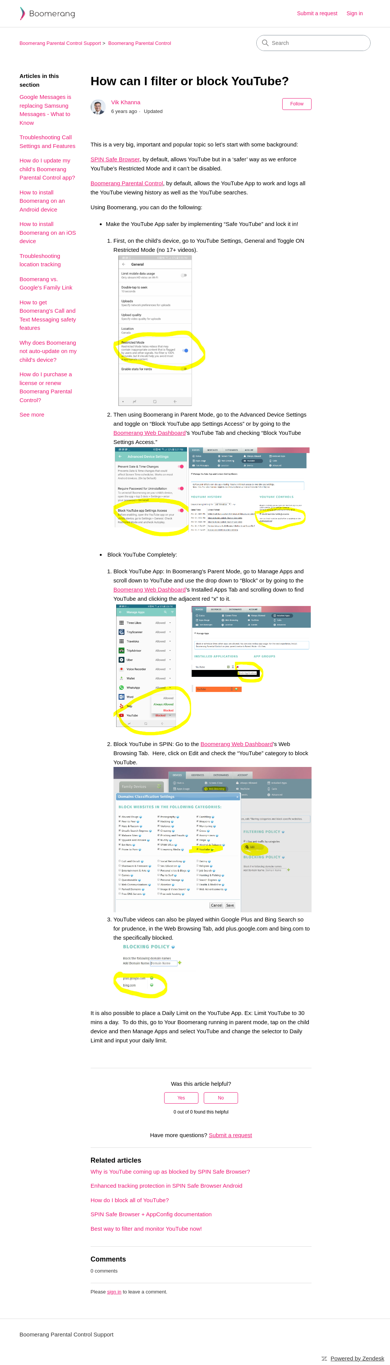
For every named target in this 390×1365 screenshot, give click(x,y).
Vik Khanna (125, 102)
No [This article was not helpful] (221, 1098)
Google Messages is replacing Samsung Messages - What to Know (45, 110)
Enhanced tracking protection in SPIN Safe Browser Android (167, 1185)
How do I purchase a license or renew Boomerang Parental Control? (45, 387)
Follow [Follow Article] (297, 104)
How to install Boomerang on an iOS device (47, 232)
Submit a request (317, 13)
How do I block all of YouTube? (130, 1200)
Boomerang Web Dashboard (149, 433)
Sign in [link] (355, 13)
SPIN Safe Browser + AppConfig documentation (151, 1214)
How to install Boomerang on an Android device (42, 201)
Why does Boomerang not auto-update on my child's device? (48, 351)
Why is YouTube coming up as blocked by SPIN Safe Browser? (170, 1171)
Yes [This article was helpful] (181, 1098)
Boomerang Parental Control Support (60, 43)
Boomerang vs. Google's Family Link (45, 283)
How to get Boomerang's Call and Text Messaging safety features (47, 315)
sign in (114, 1292)
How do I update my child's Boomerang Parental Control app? (47, 169)
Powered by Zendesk (357, 1358)
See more (31, 414)
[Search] (313, 43)
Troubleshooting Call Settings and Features (47, 141)
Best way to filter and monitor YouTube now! (146, 1228)
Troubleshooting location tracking (40, 260)
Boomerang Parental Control (139, 43)
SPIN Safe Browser (115, 159)
